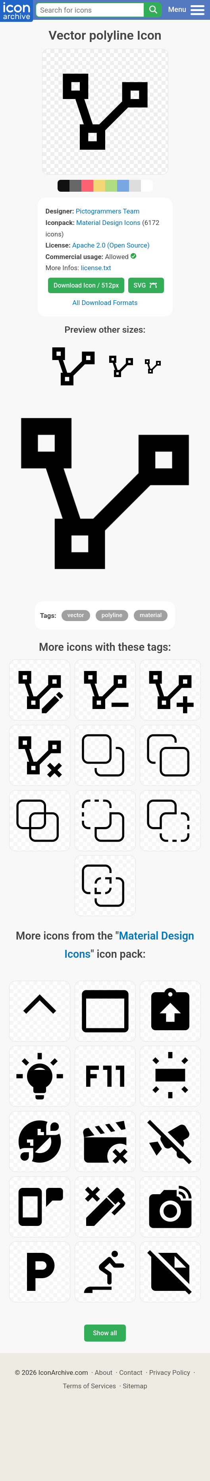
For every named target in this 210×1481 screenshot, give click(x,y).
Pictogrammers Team (108, 211)
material (151, 615)
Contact (131, 1372)
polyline (112, 615)
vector (75, 615)
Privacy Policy (169, 1372)
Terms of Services (89, 1386)
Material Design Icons (108, 223)
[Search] (153, 9)
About (104, 1372)
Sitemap (135, 1386)
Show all (105, 1333)
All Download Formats (105, 303)
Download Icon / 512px (86, 285)
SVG (145, 285)
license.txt (96, 268)
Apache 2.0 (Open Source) (111, 245)
